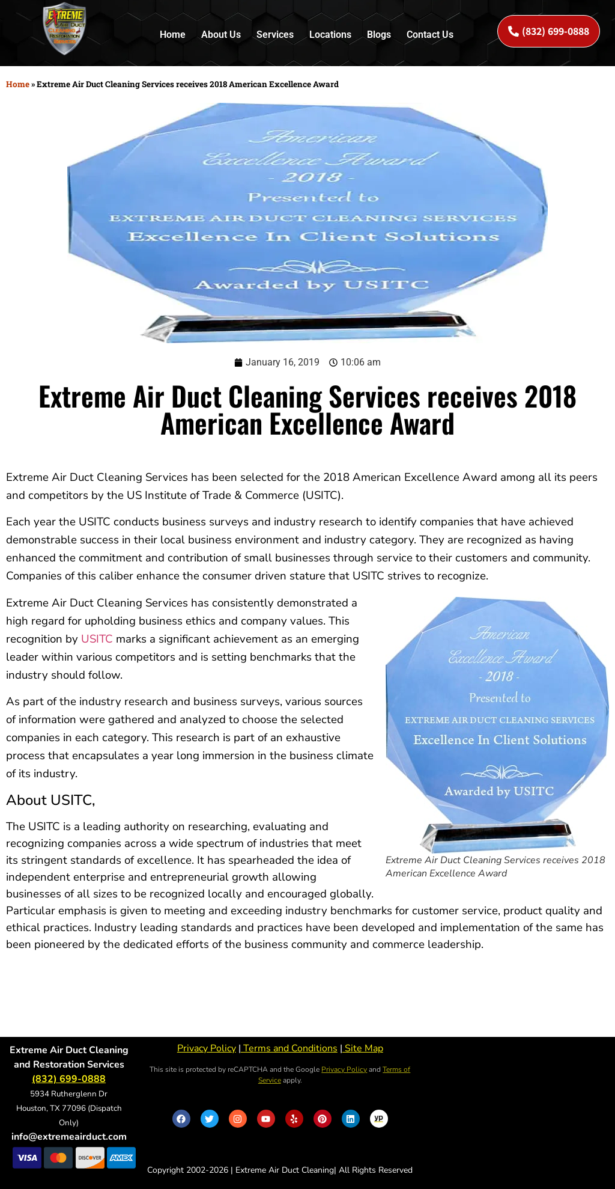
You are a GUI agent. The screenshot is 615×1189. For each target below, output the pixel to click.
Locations (330, 34)
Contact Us (430, 34)
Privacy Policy (206, 1048)
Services (275, 34)
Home (173, 34)
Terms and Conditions (289, 1048)
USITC (97, 639)
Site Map (362, 1048)
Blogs (379, 34)
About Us (221, 34)
